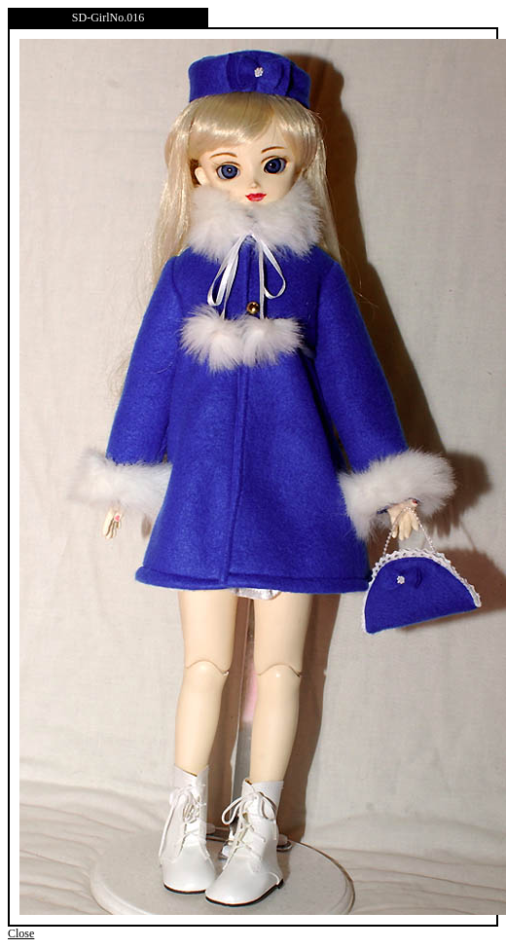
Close (21, 933)
